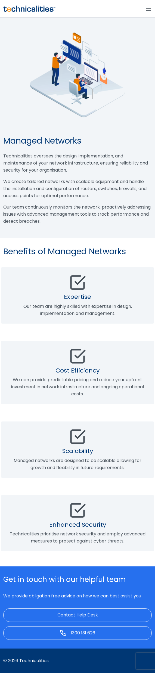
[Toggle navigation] (148, 8)
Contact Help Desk (77, 615)
